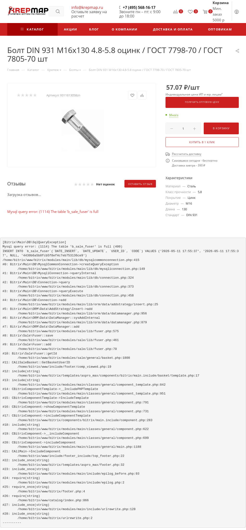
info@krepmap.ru (87, 7)
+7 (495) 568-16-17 (139, 7)
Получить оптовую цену (202, 102)
